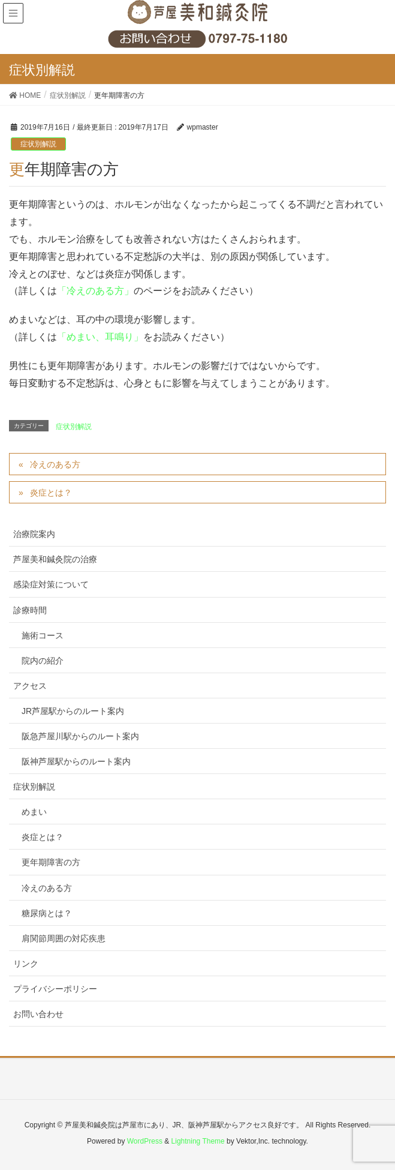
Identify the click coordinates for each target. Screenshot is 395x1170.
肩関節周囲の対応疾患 (63, 938)
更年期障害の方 (51, 862)
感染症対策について (51, 584)
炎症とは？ (51, 492)
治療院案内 (34, 534)
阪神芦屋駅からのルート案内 (76, 761)
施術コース (43, 635)
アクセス (30, 686)
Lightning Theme (198, 1141)
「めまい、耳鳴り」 (100, 337)
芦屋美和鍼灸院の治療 (55, 559)
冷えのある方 (55, 464)
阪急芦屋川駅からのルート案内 (80, 736)
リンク (25, 963)
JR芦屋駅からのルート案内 (73, 711)
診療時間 (30, 610)
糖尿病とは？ (47, 913)
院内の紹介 (43, 660)
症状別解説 (38, 144)
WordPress (144, 1141)
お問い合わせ (38, 1014)
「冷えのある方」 (95, 291)
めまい (34, 812)
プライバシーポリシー (55, 989)
